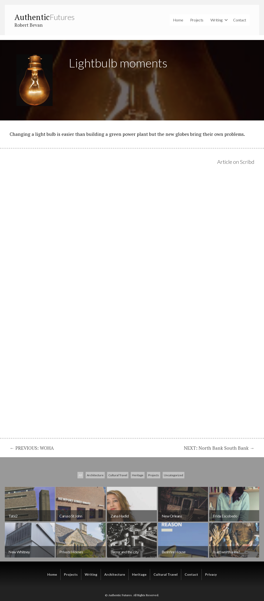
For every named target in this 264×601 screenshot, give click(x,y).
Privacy (211, 574)
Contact (239, 20)
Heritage (137, 504)
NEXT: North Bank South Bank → (219, 448)
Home (178, 20)
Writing (216, 20)
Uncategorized (173, 504)
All (80, 504)
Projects (197, 20)
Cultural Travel (117, 504)
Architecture (95, 504)
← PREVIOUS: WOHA (32, 448)
